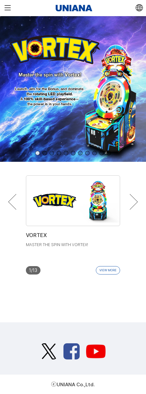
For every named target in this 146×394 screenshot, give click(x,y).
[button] (37, 153)
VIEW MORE (108, 270)
